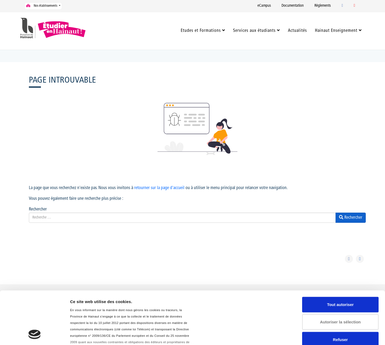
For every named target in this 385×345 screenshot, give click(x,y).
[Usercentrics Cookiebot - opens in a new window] (34, 335)
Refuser (340, 290)
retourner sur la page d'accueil (159, 188)
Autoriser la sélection (340, 272)
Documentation (293, 6)
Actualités (297, 31)
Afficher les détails (88, 334)
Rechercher (38, 209)
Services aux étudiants (254, 31)
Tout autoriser (340, 255)
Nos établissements (42, 5)
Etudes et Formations (201, 31)
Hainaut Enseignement (336, 31)
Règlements (322, 6)
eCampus (264, 6)
